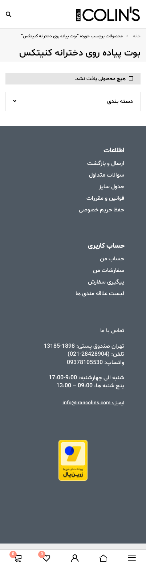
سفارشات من (108, 270)
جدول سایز (111, 187)
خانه (137, 36)
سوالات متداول (106, 175)
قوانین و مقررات (105, 198)
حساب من (112, 259)
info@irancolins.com (86, 403)
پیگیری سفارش (106, 282)
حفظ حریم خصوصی (101, 210)
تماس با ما (112, 331)
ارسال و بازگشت (105, 164)
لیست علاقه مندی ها (100, 294)
